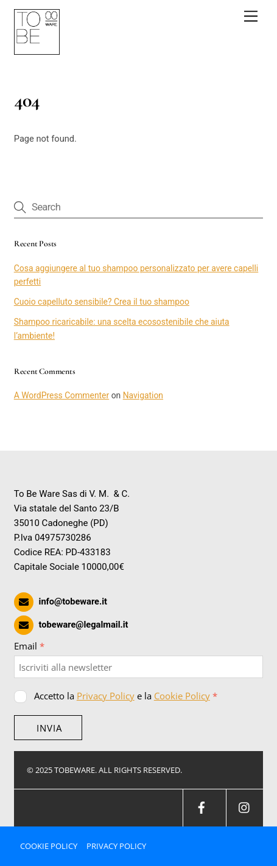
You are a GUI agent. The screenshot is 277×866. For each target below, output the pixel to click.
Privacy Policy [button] (116, 845)
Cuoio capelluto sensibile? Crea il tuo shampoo (101, 302)
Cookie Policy (182, 696)
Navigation (143, 395)
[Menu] (251, 17)
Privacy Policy (106, 696)
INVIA (49, 728)
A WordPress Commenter (61, 395)
